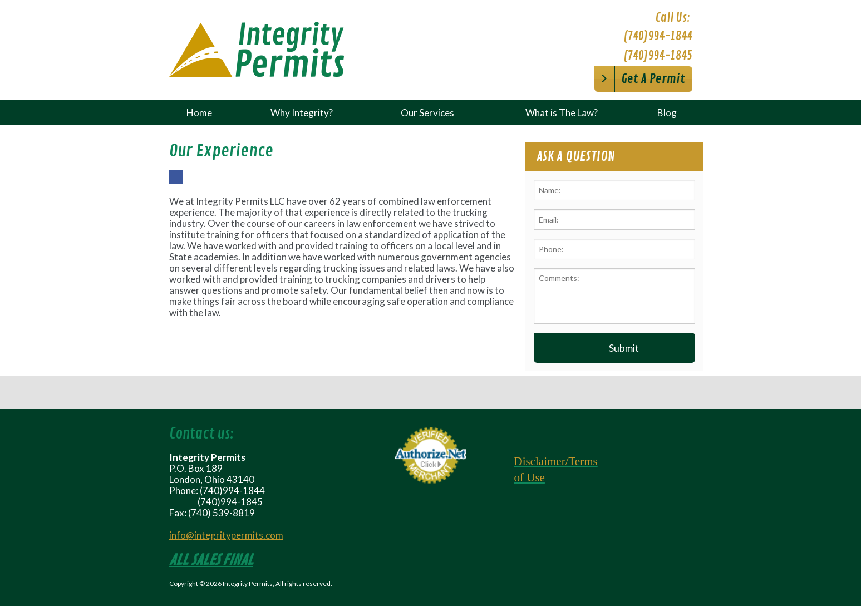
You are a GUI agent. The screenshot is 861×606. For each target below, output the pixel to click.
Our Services (427, 113)
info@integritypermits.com (226, 535)
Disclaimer (539, 461)
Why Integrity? (301, 113)
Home (199, 113)
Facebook (175, 183)
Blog (667, 113)
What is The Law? (561, 113)
